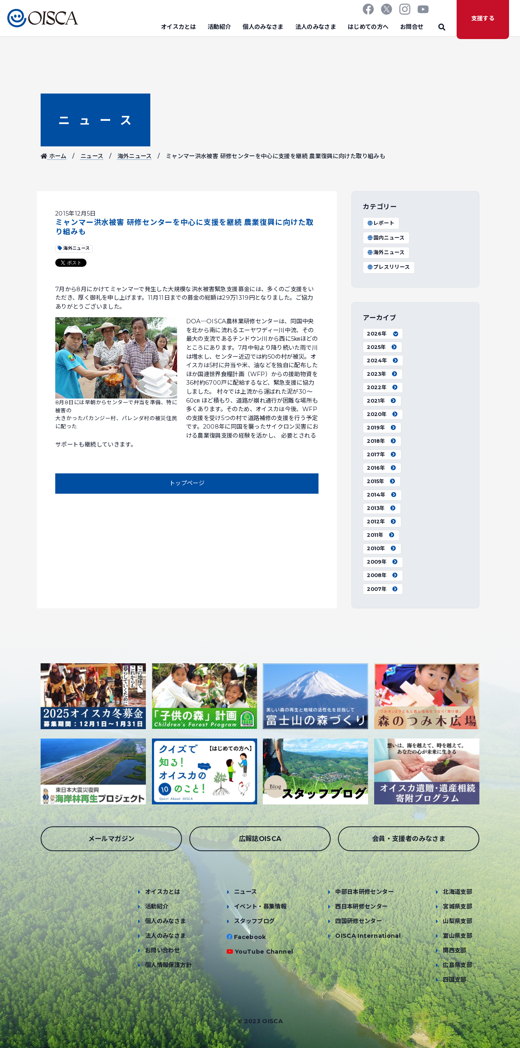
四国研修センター (358, 921)
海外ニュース (134, 156)
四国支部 (454, 979)
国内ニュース (386, 238)
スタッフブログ (254, 921)
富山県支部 (457, 935)
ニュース (95, 120)
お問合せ (411, 27)
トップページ (186, 483)
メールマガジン (111, 838)
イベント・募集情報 (260, 906)
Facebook (250, 937)
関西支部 (454, 950)
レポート (380, 223)
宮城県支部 (457, 906)
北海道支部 (457, 891)
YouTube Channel (264, 951)
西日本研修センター (361, 906)
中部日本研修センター (364, 891)
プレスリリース (388, 267)
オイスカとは (178, 27)
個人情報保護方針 (168, 965)
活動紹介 (219, 27)
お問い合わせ (162, 950)
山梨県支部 (457, 921)
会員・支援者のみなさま (408, 838)
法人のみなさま (315, 27)
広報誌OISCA (260, 838)
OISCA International (368, 935)
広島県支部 (457, 965)
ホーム (54, 156)
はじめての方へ (368, 27)
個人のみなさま (263, 27)
